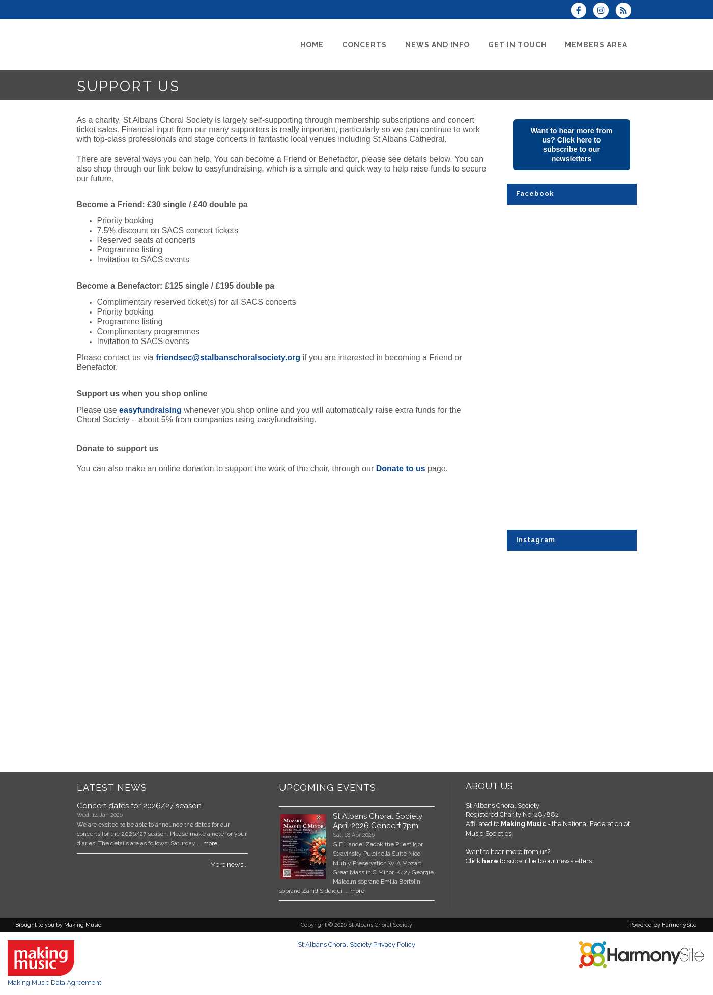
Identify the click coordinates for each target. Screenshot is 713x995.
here (490, 861)
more (210, 843)
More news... (229, 864)
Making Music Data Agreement (54, 982)
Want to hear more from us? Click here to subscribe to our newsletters (572, 145)
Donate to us (400, 468)
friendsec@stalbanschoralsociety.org (228, 357)
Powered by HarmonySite (662, 925)
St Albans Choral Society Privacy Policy (356, 944)
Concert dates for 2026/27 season (139, 805)
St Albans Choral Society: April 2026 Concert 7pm (378, 821)
